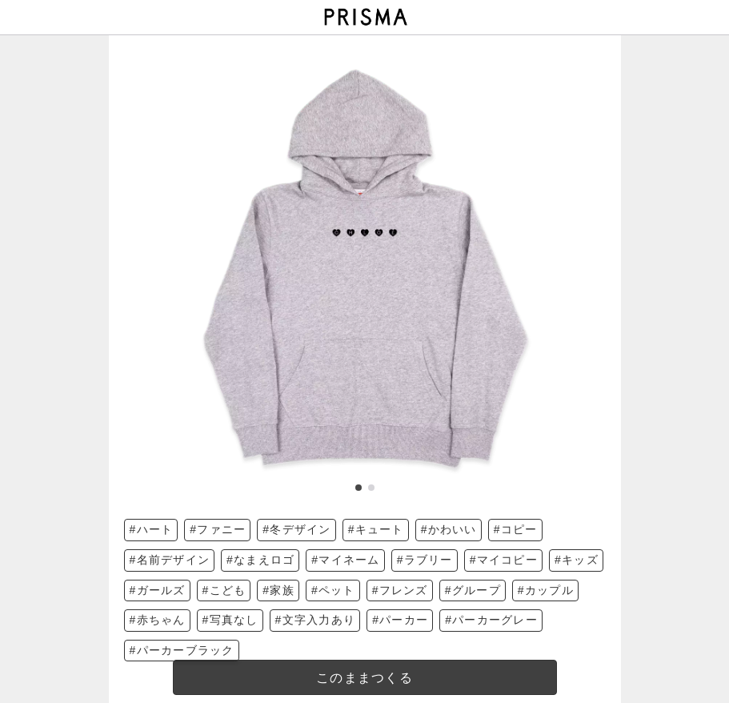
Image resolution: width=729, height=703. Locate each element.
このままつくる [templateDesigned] (364, 678)
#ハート (152, 529)
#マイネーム (345, 559)
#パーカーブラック (182, 650)
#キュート (376, 529)
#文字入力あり (315, 619)
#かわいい (449, 529)
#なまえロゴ (260, 559)
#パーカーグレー (491, 619)
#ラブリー (425, 559)
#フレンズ (400, 590)
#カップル (546, 590)
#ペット (333, 590)
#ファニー (218, 529)
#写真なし (230, 619)
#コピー (516, 529)
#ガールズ (158, 590)
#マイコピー (504, 559)
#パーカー (400, 619)
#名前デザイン (170, 559)
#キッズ (577, 559)
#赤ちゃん (158, 619)
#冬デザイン (296, 529)
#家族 (278, 590)
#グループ (473, 590)
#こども (224, 590)
